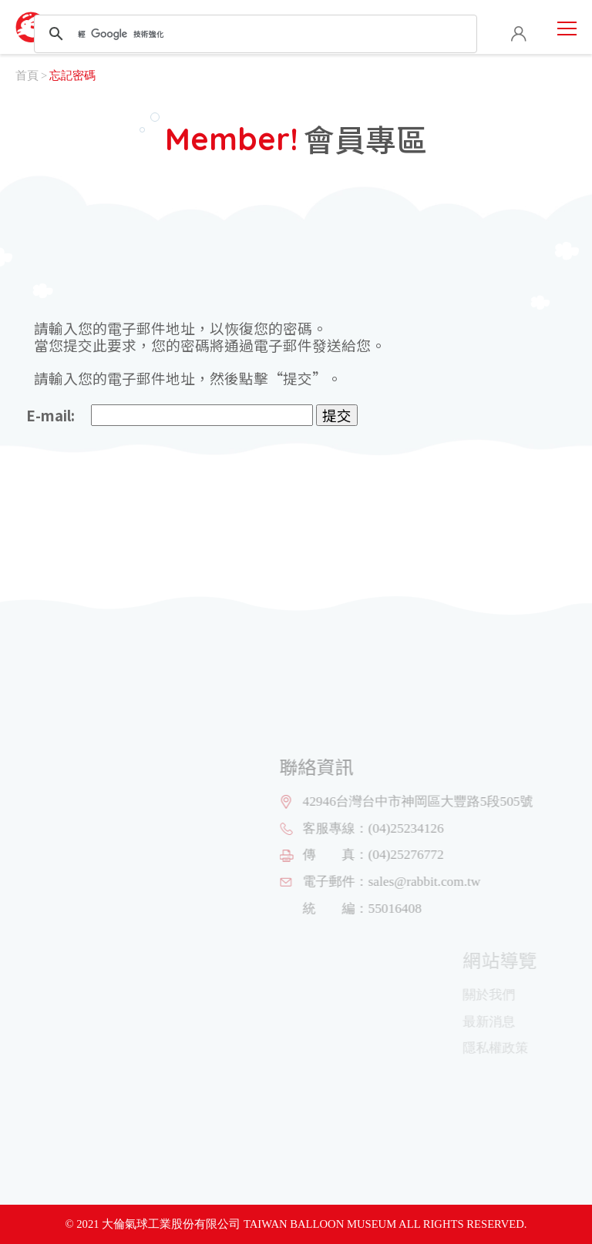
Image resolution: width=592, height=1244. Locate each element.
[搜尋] (253, 34)
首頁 (27, 75)
